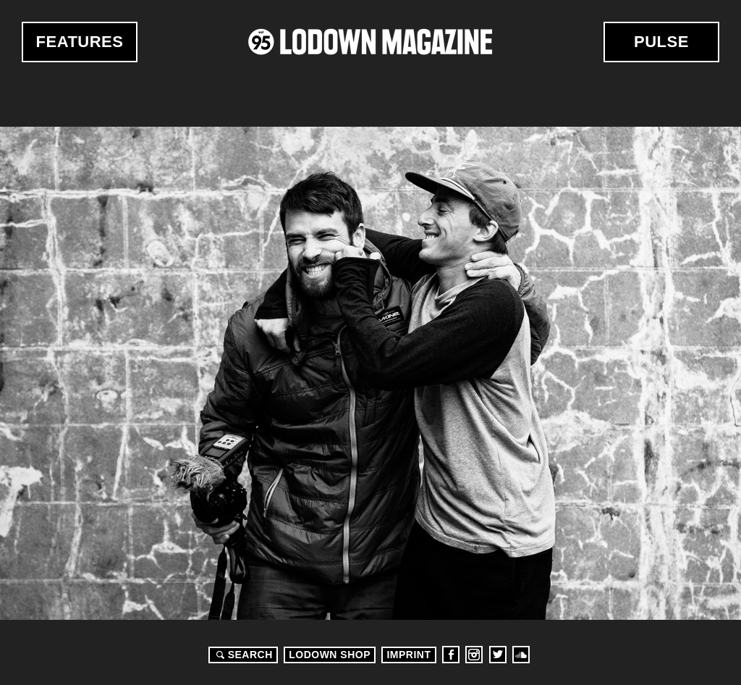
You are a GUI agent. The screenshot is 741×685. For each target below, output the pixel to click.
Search (242, 654)
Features (80, 42)
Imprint (408, 654)
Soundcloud (521, 654)
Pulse (661, 42)
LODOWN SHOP (329, 654)
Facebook (451, 654)
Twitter (498, 654)
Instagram (474, 654)
